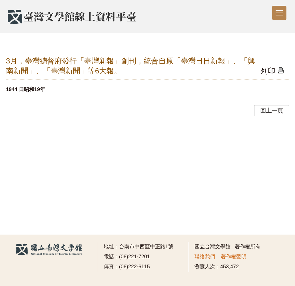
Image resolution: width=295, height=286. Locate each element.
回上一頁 (271, 110)
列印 (272, 71)
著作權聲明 (233, 256)
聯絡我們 (204, 256)
